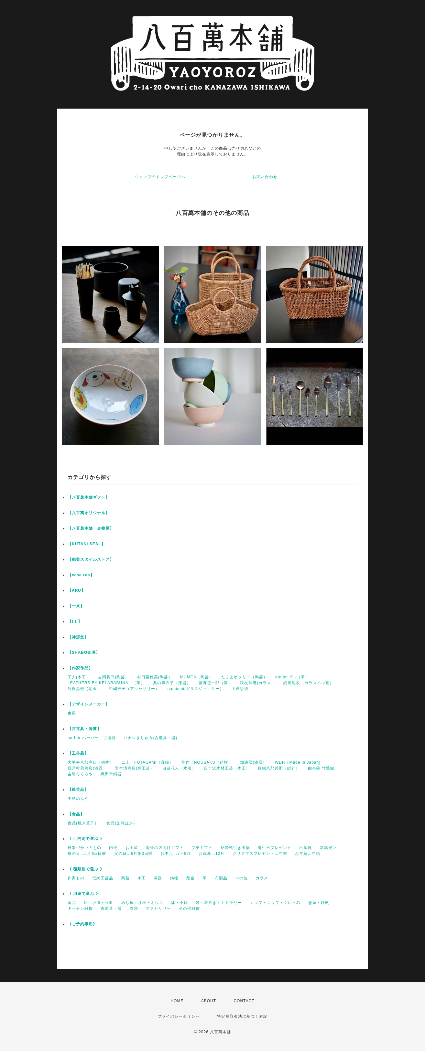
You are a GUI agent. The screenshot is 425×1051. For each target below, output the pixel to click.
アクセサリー (158, 908)
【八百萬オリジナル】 (89, 513)
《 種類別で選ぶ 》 (86, 869)
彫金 (190, 878)
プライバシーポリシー (179, 1016)
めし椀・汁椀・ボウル (142, 902)
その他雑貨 (189, 908)
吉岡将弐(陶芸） (113, 677)
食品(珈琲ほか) (120, 823)
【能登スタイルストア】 (91, 559)
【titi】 (75, 621)
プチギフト (201, 847)
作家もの (76, 878)
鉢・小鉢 (179, 902)
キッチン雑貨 (80, 908)
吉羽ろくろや (80, 774)
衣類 (134, 908)
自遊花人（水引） (179, 768)
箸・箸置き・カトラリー (219, 902)
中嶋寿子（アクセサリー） (134, 688)
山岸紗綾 (240, 688)
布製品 (221, 878)
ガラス (262, 878)
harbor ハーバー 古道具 (92, 738)
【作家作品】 (80, 668)
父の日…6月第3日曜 (133, 853)
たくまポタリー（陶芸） (244, 677)
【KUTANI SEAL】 (86, 544)
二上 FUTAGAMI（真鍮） (147, 762)
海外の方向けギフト (165, 847)
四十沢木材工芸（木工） (227, 768)
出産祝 (305, 847)
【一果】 (76, 606)
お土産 (131, 847)
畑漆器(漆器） (253, 762)
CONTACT (244, 1001)
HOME (176, 1001)
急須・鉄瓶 (318, 902)
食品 (72, 902)
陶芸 (125, 878)
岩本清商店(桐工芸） (134, 768)
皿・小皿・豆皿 (98, 902)
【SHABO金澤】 (84, 652)
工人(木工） (79, 677)
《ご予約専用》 (82, 924)
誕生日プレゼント (274, 847)
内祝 (113, 847)
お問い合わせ (265, 177)
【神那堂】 (78, 637)
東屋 (72, 713)
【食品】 (76, 814)
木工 (141, 878)
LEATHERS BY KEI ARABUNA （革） (106, 683)
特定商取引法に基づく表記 (242, 1016)
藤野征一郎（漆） (215, 683)
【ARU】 (76, 590)
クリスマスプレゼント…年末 (260, 853)
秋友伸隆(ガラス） (257, 683)
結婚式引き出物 (235, 847)
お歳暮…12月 (211, 853)
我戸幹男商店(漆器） (87, 768)
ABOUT (208, 1001)
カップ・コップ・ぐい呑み (275, 902)
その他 (241, 878)
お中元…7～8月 (175, 853)
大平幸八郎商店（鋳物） (91, 762)
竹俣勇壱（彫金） (84, 688)
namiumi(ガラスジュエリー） (196, 688)
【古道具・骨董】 (84, 729)
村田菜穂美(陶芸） (154, 677)
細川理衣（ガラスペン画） (308, 683)
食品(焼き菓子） (83, 823)
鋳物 (174, 878)
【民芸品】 (78, 789)
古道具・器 (111, 908)
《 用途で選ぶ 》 (84, 893)
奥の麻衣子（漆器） (172, 683)
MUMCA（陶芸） (196, 677)
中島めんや (78, 798)
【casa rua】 (81, 575)
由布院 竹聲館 (321, 768)
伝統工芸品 (102, 878)
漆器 (158, 878)
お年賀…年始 (307, 853)
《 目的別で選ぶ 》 (86, 838)
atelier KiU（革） (292, 677)
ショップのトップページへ (160, 177)
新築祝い (328, 847)
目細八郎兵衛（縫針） (279, 768)
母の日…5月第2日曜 (87, 853)
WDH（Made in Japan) (298, 762)
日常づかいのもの (84, 847)
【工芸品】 (78, 753)
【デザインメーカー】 (89, 704)
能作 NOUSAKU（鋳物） (206, 762)
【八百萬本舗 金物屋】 (91, 528)
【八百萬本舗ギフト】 (89, 497)
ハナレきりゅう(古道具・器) (150, 738)
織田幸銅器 (111, 774)
